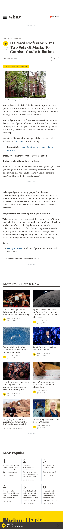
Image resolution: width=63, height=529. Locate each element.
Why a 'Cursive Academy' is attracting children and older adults (44, 384)
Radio (10, 38)
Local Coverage (8, 475)
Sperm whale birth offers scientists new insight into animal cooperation (15, 349)
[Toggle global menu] (5, 17)
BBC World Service (15, 526)
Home (4, 38)
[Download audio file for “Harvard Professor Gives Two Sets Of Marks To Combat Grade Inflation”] (4, 47)
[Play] (4, 319)
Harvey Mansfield (15, 248)
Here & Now (17, 38)
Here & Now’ (21, 142)
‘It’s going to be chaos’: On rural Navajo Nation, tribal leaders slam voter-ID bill (15, 422)
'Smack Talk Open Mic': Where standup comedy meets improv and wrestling (16, 312)
